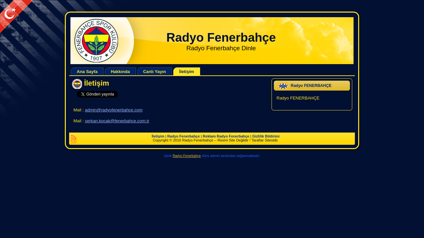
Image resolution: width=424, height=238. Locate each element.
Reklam (209, 136)
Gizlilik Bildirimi (266, 136)
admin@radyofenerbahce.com (114, 109)
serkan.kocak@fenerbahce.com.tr (117, 120)
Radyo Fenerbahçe (221, 37)
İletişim (96, 83)
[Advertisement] (120, 15)
